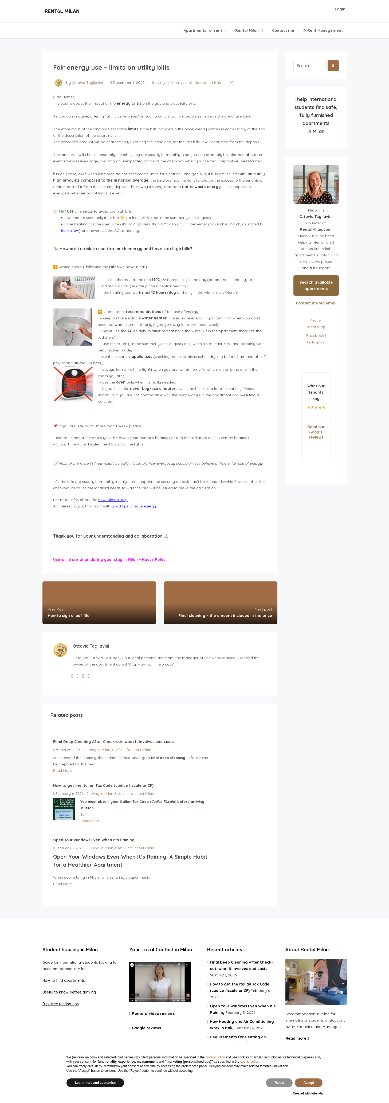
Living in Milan (167, 82)
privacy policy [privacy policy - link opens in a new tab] (215, 1057)
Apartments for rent (203, 30)
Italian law (70, 230)
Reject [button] (279, 1083)
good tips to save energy (133, 506)
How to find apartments (63, 980)
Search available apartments (316, 285)
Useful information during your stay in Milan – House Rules (109, 559)
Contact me (283, 30)
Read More (62, 770)
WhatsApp (316, 326)
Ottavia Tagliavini (87, 82)
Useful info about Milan (201, 82)
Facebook (315, 335)
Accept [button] (308, 1083)
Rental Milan (247, 30)
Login (340, 9)
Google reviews (146, 1028)
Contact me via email (316, 303)
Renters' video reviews (153, 1013)
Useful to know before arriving (69, 992)
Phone (315, 320)
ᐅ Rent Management (323, 30)
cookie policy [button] (249, 1061)
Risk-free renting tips (60, 1004)
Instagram (316, 342)
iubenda (317, 1093)
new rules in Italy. (113, 499)
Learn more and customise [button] (95, 1083)
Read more (297, 1038)
